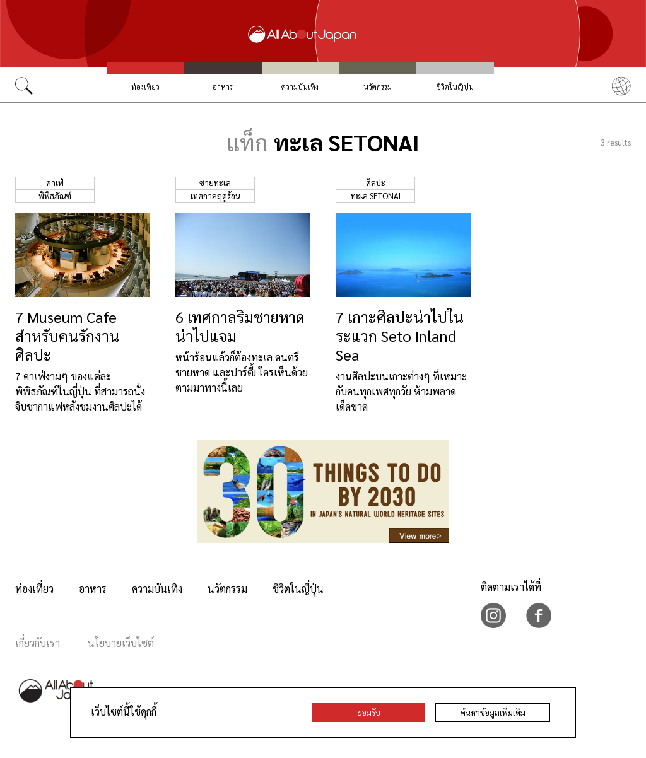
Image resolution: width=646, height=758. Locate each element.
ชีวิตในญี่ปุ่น (455, 86)
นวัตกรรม (377, 86)
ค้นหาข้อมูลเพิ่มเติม (493, 712)
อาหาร (223, 86)
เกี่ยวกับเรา (37, 643)
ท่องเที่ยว (145, 86)
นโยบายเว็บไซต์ (121, 643)
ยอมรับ (368, 712)
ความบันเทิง (300, 86)
